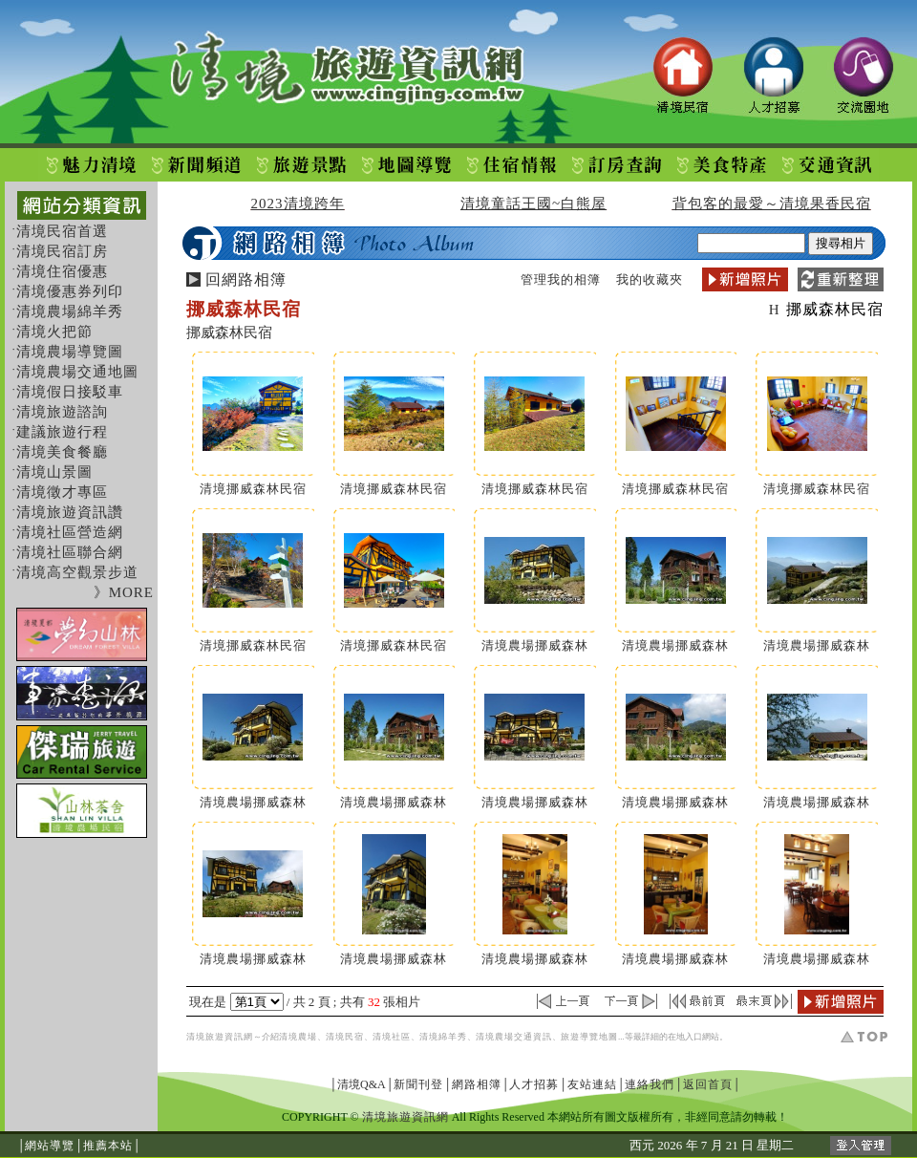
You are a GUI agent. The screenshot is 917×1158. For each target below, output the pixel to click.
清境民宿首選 (62, 231)
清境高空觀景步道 (77, 572)
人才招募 (534, 1084)
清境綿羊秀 (443, 1036)
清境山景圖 (54, 472)
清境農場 (298, 1036)
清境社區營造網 (69, 532)
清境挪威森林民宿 (253, 489)
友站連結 (592, 1084)
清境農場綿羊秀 (69, 311)
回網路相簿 (246, 279)
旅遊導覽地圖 (589, 1036)
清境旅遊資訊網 (219, 1036)
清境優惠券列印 (69, 291)
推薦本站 (108, 1145)
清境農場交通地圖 (77, 371)
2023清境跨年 (298, 203)
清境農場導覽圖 (69, 351)
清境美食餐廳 (62, 452)
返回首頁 (708, 1084)
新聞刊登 (418, 1084)
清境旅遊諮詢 (62, 411)
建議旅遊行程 (62, 432)
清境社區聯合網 (69, 552)
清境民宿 (345, 1036)
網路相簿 (476, 1084)
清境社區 (392, 1036)
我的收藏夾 (649, 279)
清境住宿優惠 (62, 271)
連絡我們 (649, 1084)
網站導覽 (50, 1145)
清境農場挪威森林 (534, 645)
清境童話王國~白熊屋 (533, 203)
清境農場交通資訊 (514, 1036)
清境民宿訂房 (62, 251)
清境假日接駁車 (69, 391)
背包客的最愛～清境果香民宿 (771, 203)
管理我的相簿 (561, 279)
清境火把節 (54, 331)
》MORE (124, 592)
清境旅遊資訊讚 (69, 512)
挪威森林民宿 (835, 309)
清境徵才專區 (62, 492)
